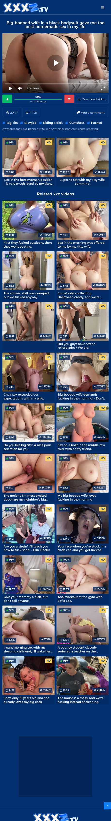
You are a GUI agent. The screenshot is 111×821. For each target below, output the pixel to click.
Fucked (96, 123)
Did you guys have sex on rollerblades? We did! (76, 345)
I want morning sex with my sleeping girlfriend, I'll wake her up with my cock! (27, 649)
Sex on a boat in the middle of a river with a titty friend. (81, 447)
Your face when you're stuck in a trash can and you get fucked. (82, 548)
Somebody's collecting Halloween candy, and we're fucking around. (79, 295)
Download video (93, 99)
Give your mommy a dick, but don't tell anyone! (26, 598)
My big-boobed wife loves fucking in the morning (77, 497)
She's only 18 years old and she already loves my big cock (26, 699)
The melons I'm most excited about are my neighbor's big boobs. (25, 497)
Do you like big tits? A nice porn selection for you (27, 447)
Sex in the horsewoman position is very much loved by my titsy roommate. (28, 181)
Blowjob (30, 123)
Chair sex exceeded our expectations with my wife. (24, 396)
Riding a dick (53, 123)
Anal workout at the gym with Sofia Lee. (80, 598)
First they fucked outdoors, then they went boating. (28, 244)
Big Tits (12, 123)
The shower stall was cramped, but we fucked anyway (26, 295)
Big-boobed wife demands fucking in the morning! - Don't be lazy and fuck (81, 396)
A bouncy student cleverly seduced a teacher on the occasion (77, 649)
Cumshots (77, 123)
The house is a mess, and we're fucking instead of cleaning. (81, 699)
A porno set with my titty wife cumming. (82, 181)
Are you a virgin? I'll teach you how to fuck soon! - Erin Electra (27, 548)
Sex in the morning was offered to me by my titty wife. (81, 244)
